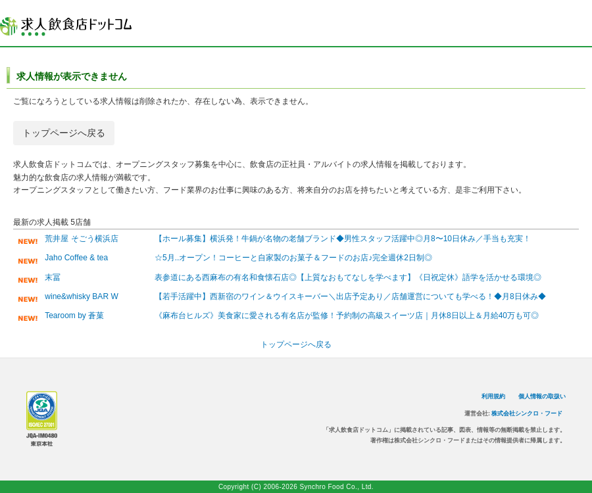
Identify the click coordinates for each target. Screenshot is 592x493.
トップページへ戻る (63, 133)
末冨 (53, 277)
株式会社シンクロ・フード (526, 413)
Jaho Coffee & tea (76, 257)
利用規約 (493, 396)
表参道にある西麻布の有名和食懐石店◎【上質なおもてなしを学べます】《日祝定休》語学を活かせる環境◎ (348, 277)
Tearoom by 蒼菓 (74, 315)
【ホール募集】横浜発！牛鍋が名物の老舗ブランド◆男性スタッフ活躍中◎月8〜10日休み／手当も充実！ (343, 238)
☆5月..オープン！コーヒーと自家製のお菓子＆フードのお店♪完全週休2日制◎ (293, 257)
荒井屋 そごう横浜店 (81, 238)
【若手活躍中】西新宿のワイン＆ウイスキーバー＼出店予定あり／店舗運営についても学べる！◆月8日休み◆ (350, 296)
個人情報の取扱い (542, 396)
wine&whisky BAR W (81, 296)
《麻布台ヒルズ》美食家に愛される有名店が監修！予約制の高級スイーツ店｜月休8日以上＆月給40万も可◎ (347, 315)
